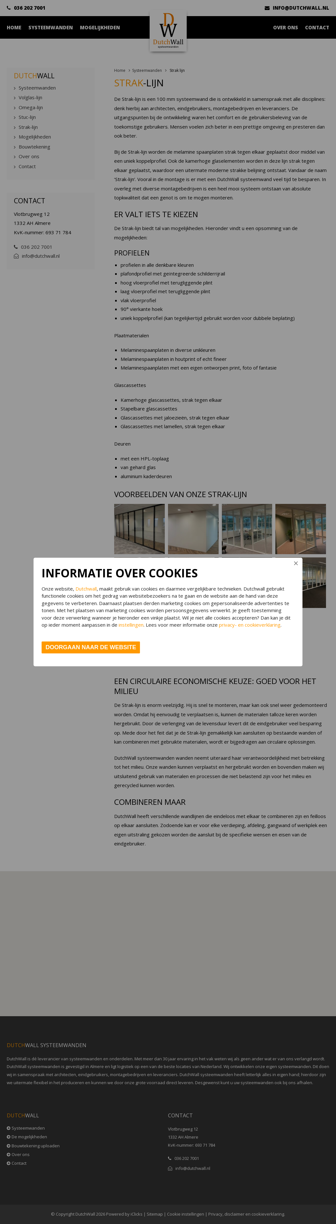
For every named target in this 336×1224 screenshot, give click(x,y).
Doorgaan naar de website (90, 647)
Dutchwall (86, 588)
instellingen (131, 625)
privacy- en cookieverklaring (250, 625)
